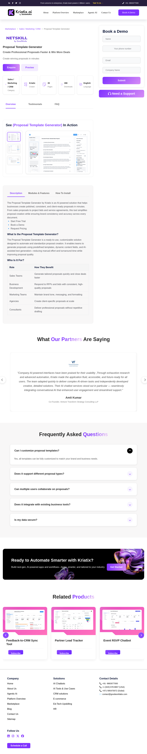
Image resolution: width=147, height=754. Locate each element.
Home (10, 685)
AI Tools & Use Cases (64, 690)
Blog (9, 710)
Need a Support (121, 93)
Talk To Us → (98, 3)
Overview (11, 104)
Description (16, 193)
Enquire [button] (11, 67)
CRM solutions (60, 695)
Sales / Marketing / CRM (30, 29)
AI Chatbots (59, 685)
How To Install (64, 193)
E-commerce (59, 700)
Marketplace (10, 29)
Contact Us (12, 715)
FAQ (57, 104)
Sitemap (11, 720)
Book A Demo (128, 12)
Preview (29, 67)
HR (55, 710)
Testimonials (35, 104)
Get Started (114, 568)
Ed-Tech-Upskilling (62, 705)
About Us (12, 690)
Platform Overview (16, 700)
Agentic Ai (12, 695)
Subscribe (16, 654)
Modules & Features (39, 193)
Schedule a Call (19, 747)
